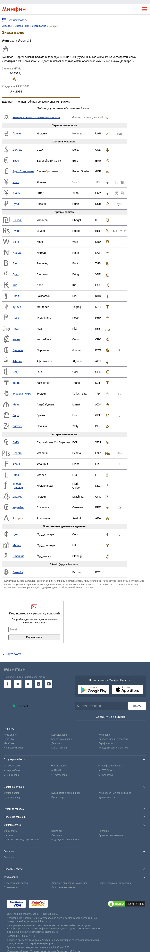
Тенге (16, 382)
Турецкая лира (21, 393)
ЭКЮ (15, 442)
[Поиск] (137, 706)
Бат (14, 263)
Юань (16, 193)
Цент (15, 534)
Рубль (16, 203)
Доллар (17, 149)
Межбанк (9, 743)
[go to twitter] (28, 684)
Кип (14, 285)
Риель (16, 296)
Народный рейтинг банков (113, 747)
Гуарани (17, 350)
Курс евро (104, 734)
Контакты (56, 831)
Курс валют (10, 734)
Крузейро (18, 507)
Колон (16, 339)
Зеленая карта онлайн (16, 883)
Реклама (9, 857)
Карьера (8, 835)
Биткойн (17, 572)
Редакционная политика (65, 839)
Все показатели (18, 20)
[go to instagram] (38, 684)
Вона (15, 241)
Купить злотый (107, 797)
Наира (16, 252)
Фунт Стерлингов (23, 171)
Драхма (17, 496)
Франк (16, 464)
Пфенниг (18, 556)
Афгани (17, 361)
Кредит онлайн (59, 747)
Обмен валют (11, 793)
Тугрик (16, 306)
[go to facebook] (7, 684)
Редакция (104, 831)
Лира (15, 474)
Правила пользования (111, 835)
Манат (16, 404)
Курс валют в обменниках (65, 793)
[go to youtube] (48, 684)
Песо (15, 317)
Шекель (17, 220)
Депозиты (56, 743)
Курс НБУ (9, 739)
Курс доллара (59, 734)
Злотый (17, 426)
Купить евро (58, 797)
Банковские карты (61, 739)
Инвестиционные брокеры (113, 739)
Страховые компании (63, 887)
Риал (15, 328)
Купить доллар (12, 797)
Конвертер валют (13, 747)
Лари (15, 415)
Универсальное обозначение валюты (36, 117)
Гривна (16, 133)
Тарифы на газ (107, 743)
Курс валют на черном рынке (115, 793)
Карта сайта (13, 654)
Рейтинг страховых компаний (115, 883)
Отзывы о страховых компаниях (69, 883)
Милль (16, 545)
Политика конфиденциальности (21, 839)
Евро (15, 160)
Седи (15, 371)
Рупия (16, 230)
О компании (10, 831)
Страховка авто (12, 887)
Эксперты (56, 835)
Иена (15, 182)
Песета (16, 453)
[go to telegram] (17, 684)
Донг (15, 274)
